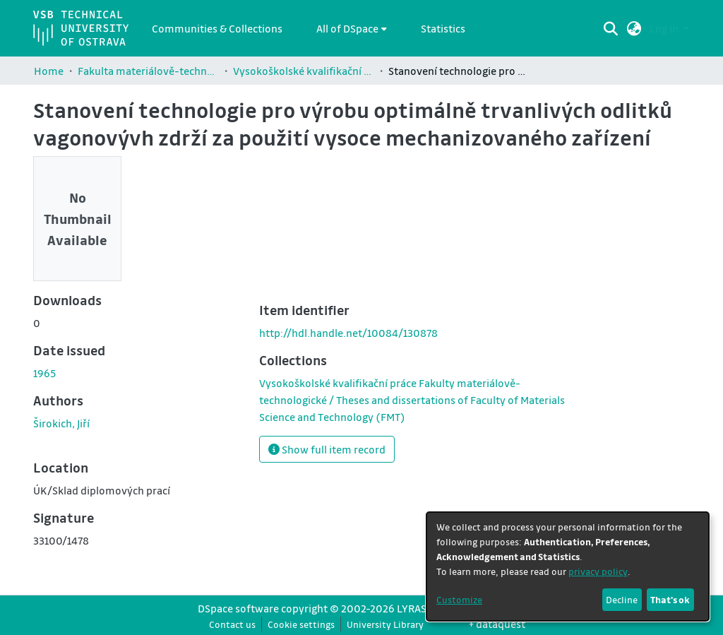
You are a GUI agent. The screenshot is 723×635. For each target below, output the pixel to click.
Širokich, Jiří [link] (61, 423)
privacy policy (598, 571)
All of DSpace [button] (347, 28)
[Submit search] (611, 28)
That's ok (670, 599)
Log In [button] (665, 28)
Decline (622, 599)
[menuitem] (351, 28)
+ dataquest (497, 624)
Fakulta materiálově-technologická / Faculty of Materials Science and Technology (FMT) (148, 71)
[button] (634, 28)
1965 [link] (44, 373)
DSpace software (238, 608)
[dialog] (567, 566)
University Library (385, 624)
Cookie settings (301, 624)
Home (49, 71)
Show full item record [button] (327, 449)
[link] (412, 400)
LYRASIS (416, 608)
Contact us (232, 624)
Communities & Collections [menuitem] (217, 28)
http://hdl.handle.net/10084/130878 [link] (348, 333)
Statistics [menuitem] (443, 28)
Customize (459, 599)
